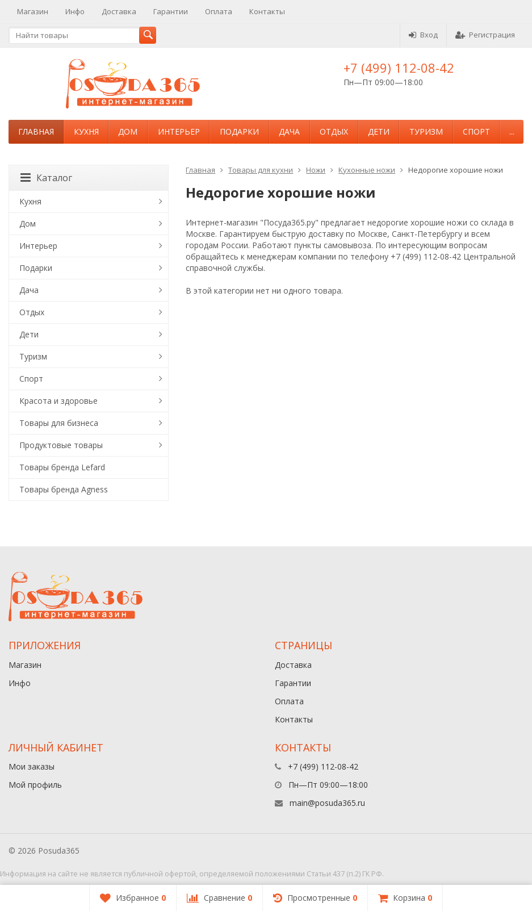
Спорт (476, 131)
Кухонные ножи (366, 170)
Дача (289, 131)
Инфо (75, 11)
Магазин (32, 11)
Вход (423, 35)
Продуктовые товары (61, 445)
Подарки (239, 131)
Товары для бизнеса (58, 422)
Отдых (334, 131)
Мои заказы (32, 766)
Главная (36, 131)
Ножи (315, 170)
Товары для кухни (260, 170)
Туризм (426, 131)
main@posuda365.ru (327, 802)
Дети (378, 131)
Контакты (267, 11)
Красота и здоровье (58, 400)
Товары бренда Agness (63, 489)
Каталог (46, 178)
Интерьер (179, 131)
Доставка (119, 11)
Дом (127, 131)
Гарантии (170, 11)
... (511, 131)
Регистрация (485, 35)
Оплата (218, 11)
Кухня (86, 131)
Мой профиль (35, 784)
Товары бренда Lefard (62, 467)
